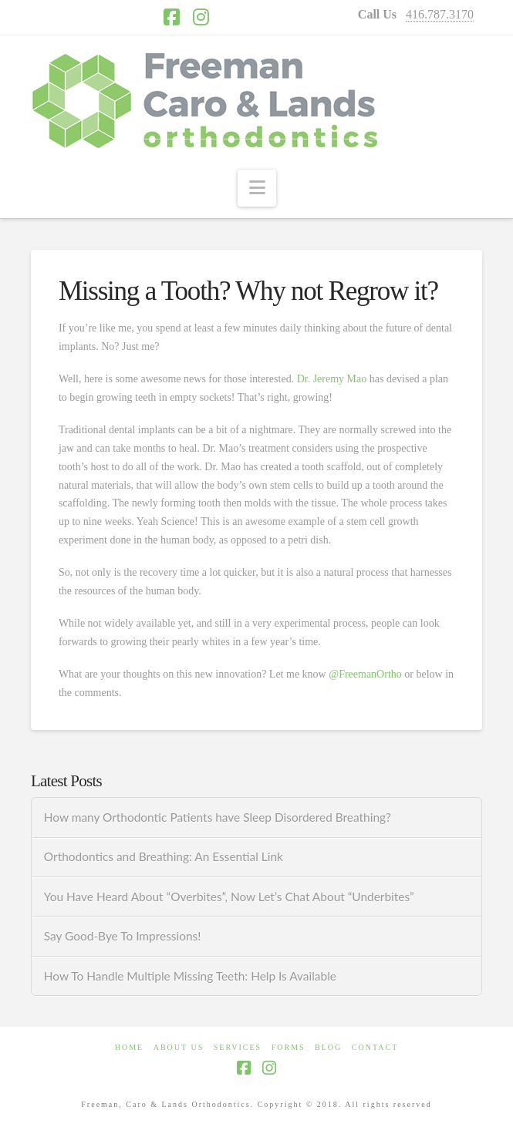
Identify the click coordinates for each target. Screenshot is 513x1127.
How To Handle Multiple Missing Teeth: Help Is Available (190, 976)
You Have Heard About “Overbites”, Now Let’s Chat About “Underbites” (229, 896)
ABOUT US (179, 1047)
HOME (129, 1047)
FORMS (288, 1047)
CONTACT (375, 1047)
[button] (257, 188)
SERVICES (238, 1047)
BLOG (328, 1047)
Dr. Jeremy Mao (332, 379)
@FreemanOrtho (365, 674)
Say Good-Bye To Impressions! (122, 936)
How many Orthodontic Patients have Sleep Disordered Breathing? (217, 817)
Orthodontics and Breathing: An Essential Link (163, 856)
